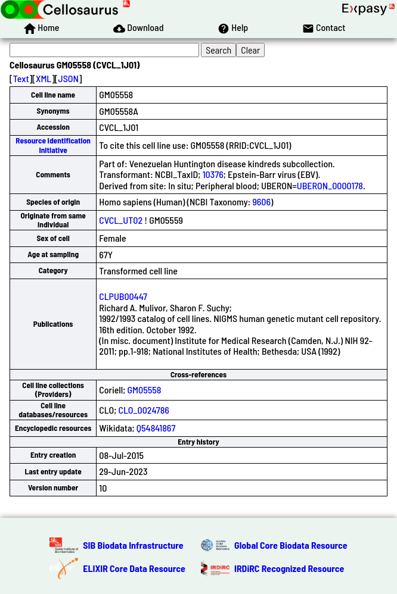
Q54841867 (156, 427)
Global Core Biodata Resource (291, 545)
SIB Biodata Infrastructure (133, 545)
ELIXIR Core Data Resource (134, 568)
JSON (68, 78)
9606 (261, 201)
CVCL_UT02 (120, 220)
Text (21, 78)
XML (43, 78)
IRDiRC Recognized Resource (289, 568)
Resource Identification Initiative (53, 145)
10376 (213, 174)
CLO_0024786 (144, 409)
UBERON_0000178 (330, 185)
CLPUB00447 (123, 296)
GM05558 (145, 389)
